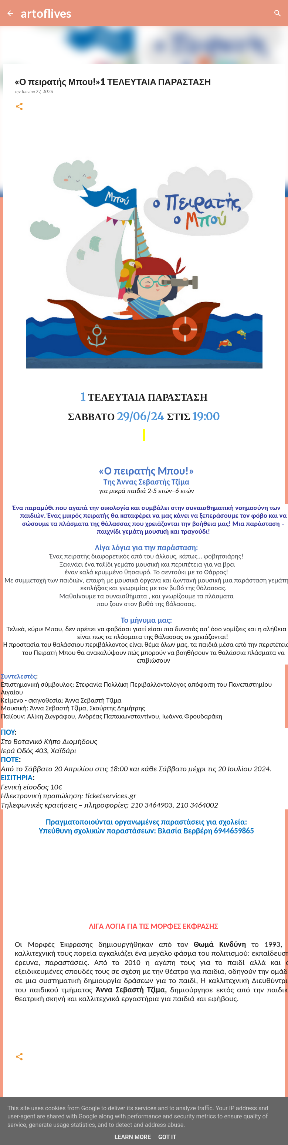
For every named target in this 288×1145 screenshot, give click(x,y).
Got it (167, 1137)
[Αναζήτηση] (81, 13)
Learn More (133, 1137)
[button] (19, 107)
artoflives (46, 13)
